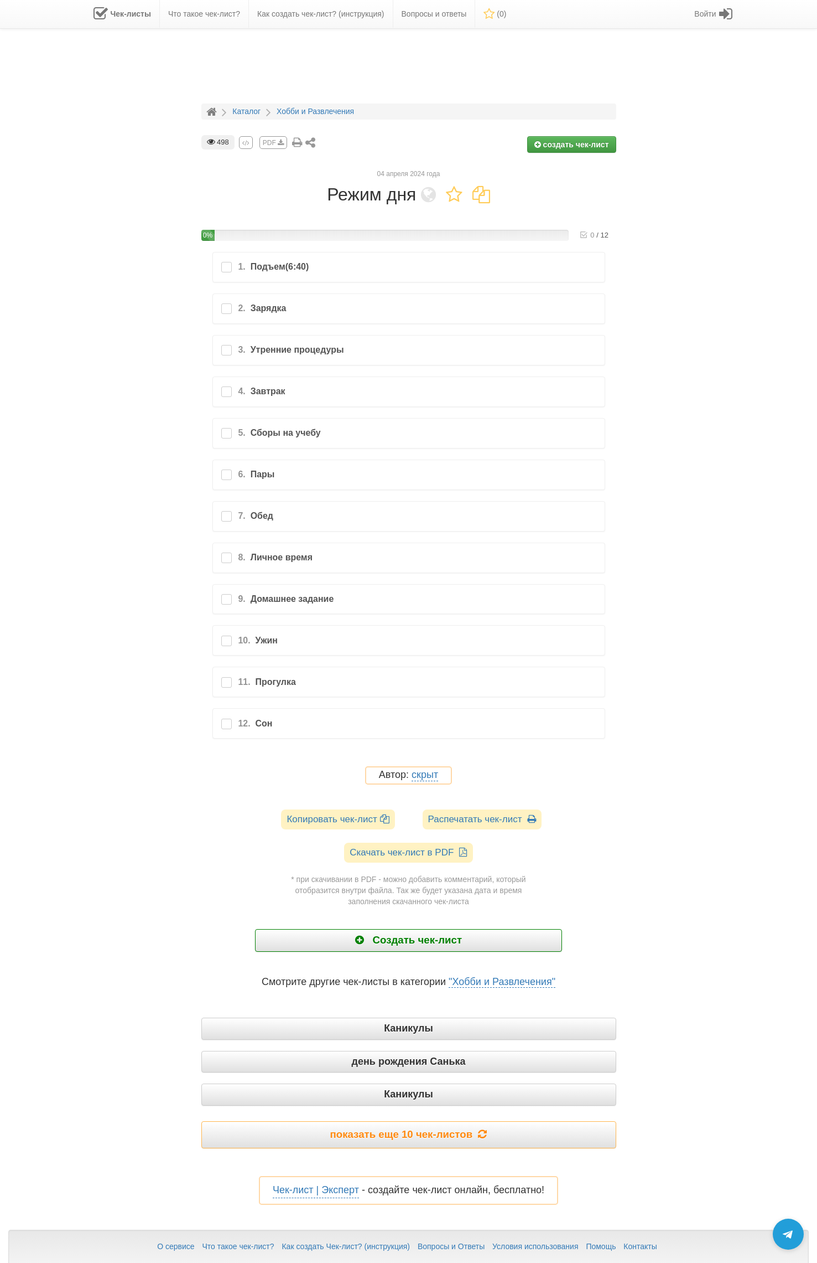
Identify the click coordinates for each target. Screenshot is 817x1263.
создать (571, 144)
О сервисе (175, 1246)
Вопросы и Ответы (451, 1246)
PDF (273, 143)
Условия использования (535, 1246)
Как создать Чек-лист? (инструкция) (346, 1246)
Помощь (601, 1246)
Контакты (640, 1246)
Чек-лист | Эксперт (316, 1189)
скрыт (425, 775)
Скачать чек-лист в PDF (408, 852)
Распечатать (482, 819)
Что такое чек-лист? (238, 1246)
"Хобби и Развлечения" (502, 981)
